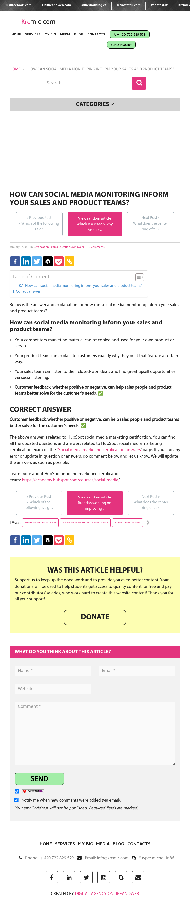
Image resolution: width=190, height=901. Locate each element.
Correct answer (28, 292)
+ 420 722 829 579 (130, 34)
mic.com (38, 22)
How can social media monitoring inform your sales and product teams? (84, 286)
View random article (94, 219)
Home (16, 34)
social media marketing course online (85, 522)
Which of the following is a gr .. (39, 223)
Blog (78, 34)
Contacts (96, 34)
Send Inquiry (121, 45)
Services (33, 34)
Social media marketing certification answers (99, 450)
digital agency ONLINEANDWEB (107, 894)
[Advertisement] (95, 151)
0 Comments (97, 247)
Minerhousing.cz (93, 5)
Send (39, 779)
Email (103, 858)
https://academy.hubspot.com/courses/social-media (70, 480)
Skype (153, 858)
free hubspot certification (40, 522)
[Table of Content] (139, 277)
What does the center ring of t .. (150, 223)
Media (65, 34)
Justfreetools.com (18, 5)
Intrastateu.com (128, 5)
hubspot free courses (127, 522)
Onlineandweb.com (56, 5)
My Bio (50, 34)
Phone (46, 858)
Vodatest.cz (159, 5)
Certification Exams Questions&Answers (59, 247)
